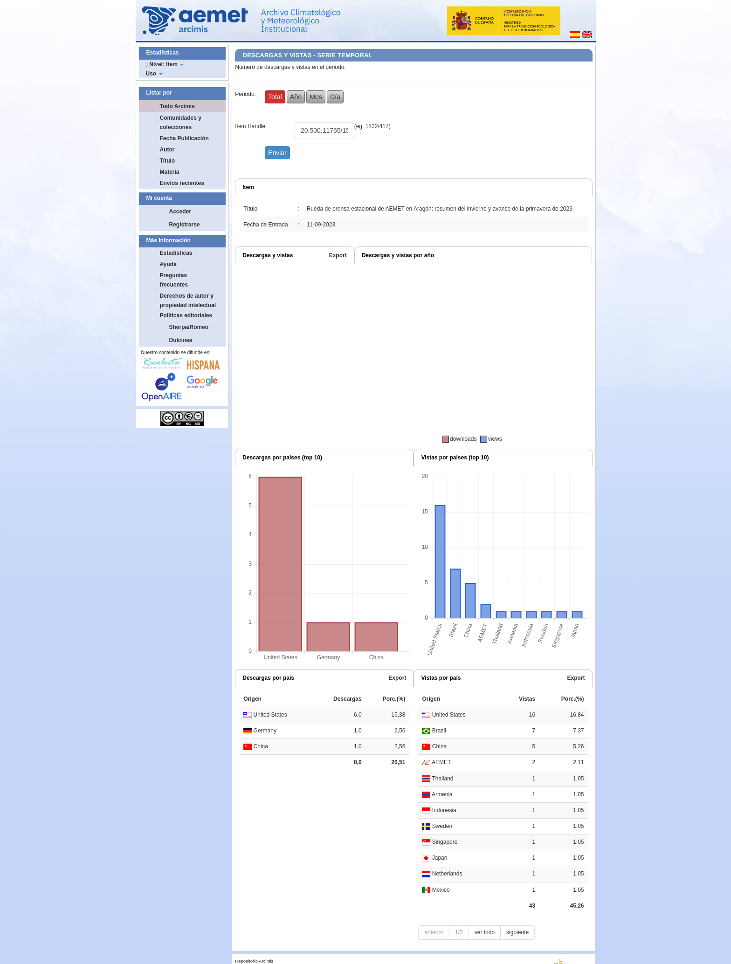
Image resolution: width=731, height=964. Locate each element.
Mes (316, 97)
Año (296, 97)
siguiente (517, 932)
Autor (167, 149)
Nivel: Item (165, 64)
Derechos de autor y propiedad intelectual (188, 300)
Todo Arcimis (177, 106)
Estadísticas (176, 253)
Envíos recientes (182, 183)
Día (335, 97)
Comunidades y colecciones (180, 122)
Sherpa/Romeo (189, 327)
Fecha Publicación (184, 138)
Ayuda (168, 264)
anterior (433, 932)
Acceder (180, 211)
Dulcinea (181, 340)
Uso (154, 73)
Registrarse (184, 224)
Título (167, 160)
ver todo (485, 932)
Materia (169, 172)
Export (338, 255)
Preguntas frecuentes (174, 280)
